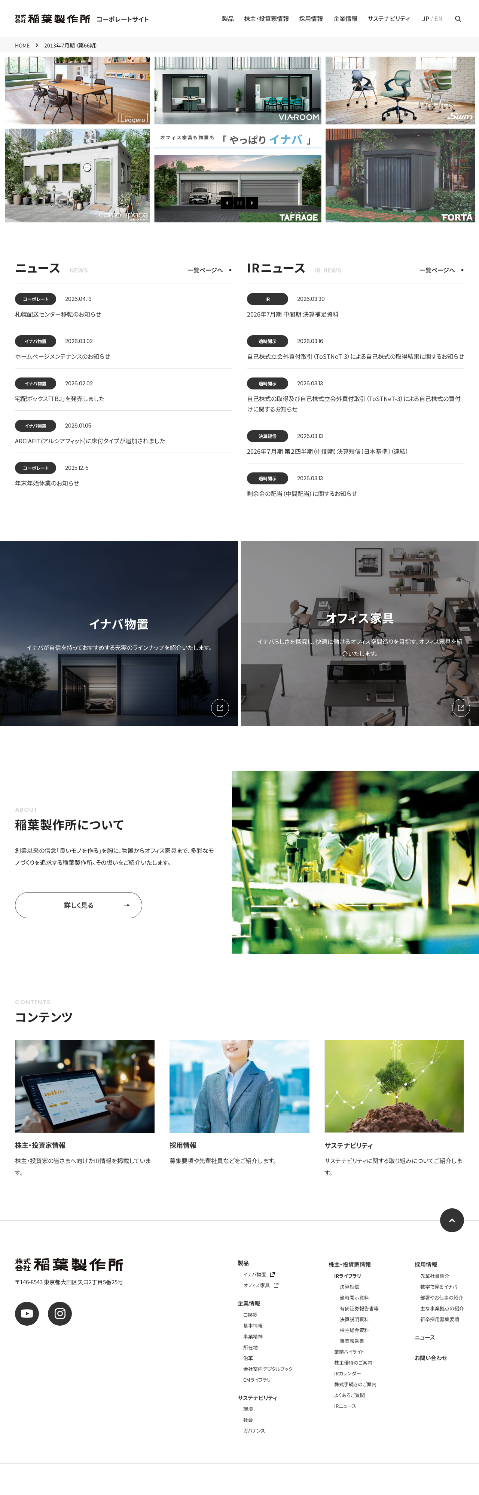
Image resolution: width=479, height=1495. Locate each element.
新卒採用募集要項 (439, 1319)
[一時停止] (239, 203)
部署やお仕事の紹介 (441, 1297)
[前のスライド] (227, 203)
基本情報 (253, 1325)
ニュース (425, 1337)
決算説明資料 (354, 1319)
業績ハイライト (349, 1351)
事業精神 (253, 1336)
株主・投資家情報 (266, 18)
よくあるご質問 (349, 1395)
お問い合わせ (431, 1358)
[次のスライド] (252, 203)
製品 (228, 18)
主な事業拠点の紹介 (442, 1308)
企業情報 (345, 18)
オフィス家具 (260, 1285)
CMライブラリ (257, 1379)
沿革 (248, 1358)
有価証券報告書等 (359, 1308)
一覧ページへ (209, 270)
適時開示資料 (354, 1297)
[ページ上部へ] (452, 1220)
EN (438, 18)
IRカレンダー (347, 1373)
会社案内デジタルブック (268, 1368)
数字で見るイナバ (438, 1286)
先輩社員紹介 (434, 1275)
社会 (248, 1419)
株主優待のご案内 (353, 1362)
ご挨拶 (250, 1314)
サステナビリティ (388, 18)
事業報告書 (352, 1340)
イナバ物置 (259, 1274)
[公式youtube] (27, 1314)
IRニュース (345, 1405)
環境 (248, 1408)
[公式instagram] (60, 1314)
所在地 (250, 1347)
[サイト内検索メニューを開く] (458, 19)
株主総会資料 (354, 1330)
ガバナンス (254, 1430)
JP (425, 18)
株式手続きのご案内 (355, 1384)
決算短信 (349, 1286)
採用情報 (311, 18)
